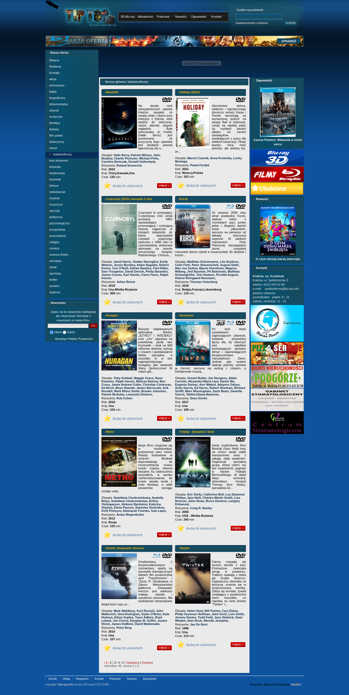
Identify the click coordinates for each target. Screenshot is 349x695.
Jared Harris (122, 261)
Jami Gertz (219, 614)
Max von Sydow (186, 268)
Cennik (52, 678)
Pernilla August (227, 274)
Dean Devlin (198, 398)
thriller (53, 279)
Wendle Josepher (216, 620)
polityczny (55, 217)
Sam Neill (194, 497)
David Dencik (134, 271)
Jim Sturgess (217, 378)
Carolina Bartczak (114, 161)
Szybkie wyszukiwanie (249, 9)
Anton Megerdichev (130, 514)
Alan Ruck (194, 620)
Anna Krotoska (220, 158)
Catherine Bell (214, 494)
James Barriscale (149, 387)
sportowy (55, 273)
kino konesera (58, 160)
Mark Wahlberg (124, 610)
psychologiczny (59, 223)
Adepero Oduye (228, 384)
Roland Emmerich (129, 165)
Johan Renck (125, 281)
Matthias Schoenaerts (202, 261)
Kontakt (216, 16)
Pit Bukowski (216, 271)
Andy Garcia (184, 387)
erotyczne (55, 116)
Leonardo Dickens (139, 394)
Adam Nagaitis (147, 265)
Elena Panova (124, 507)
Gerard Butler (196, 378)
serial (52, 267)
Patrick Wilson (141, 155)
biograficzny (57, 97)
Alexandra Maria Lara (203, 381)
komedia (55, 166)
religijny (54, 242)
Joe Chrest (120, 620)
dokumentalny (58, 104)
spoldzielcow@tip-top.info (282, 288)
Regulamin (82, 678)
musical (54, 198)
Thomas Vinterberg (203, 281)
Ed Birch (107, 387)
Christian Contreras (157, 384)
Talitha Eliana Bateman (202, 394)
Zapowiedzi (198, 16)
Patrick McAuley (112, 394)
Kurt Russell (145, 610)
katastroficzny (62, 154)
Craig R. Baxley (201, 508)
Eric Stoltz (194, 494)
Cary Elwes (230, 610)
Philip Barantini (157, 271)
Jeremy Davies (185, 617)
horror (53, 148)
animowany (57, 85)
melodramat (57, 192)
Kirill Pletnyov (111, 510)
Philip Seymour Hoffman (192, 614)
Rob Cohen (124, 398)
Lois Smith (236, 614)
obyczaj (54, 210)
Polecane (163, 16)
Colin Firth (182, 265)
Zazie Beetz (220, 391)
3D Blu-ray (128, 16)
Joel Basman (196, 271)
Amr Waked (207, 384)
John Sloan (196, 501)
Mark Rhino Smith (127, 391)
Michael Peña (148, 158)
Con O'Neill (120, 268)
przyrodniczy (57, 235)
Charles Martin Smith (218, 497)
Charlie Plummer (126, 158)
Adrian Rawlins (140, 268)
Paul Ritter (160, 268)
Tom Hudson (205, 274)
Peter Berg (124, 627)
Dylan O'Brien (151, 614)
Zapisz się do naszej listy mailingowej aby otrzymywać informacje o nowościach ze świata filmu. (73, 316)
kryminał (55, 179)
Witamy (54, 60)
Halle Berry (121, 155)
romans (54, 248)
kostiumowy (57, 173)
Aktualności (145, 16)
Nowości (181, 16)
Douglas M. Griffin (143, 620)
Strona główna (115, 81)
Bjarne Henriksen (211, 268)
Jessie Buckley (124, 265)
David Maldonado (147, 624)
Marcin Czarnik (198, 158)
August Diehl (229, 265)
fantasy (54, 129)
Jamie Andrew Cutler (126, 384)
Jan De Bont (198, 624)
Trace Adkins (144, 617)
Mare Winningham (198, 391)
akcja (52, 79)
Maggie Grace (144, 378)
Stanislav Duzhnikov (149, 507)
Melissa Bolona (147, 381)
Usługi (66, 678)
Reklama (55, 66)
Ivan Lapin (158, 510)
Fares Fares (150, 274)
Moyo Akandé (125, 387)
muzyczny (56, 204)
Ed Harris (201, 387)
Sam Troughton (112, 271)
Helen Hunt (195, 610)
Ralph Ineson (125, 381)
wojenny (54, 292)
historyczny (56, 141)
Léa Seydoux (229, 261)
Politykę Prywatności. (80, 338)
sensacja (55, 260)
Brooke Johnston (153, 391)
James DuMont (122, 624)
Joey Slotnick (224, 617)
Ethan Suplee (123, 617)
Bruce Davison (216, 501)
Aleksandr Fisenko (136, 510)
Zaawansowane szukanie (252, 23)
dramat (54, 110)
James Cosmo (111, 274)
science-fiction (58, 254)
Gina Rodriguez (129, 614)
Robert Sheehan (220, 387)
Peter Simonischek (205, 265)
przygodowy (57, 229)
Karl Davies (132, 274)
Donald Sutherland (141, 161)
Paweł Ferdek (199, 165)
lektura (53, 185)
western (54, 286)
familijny (54, 123)
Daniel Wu (227, 381)
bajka (52, 91)
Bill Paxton (212, 610)
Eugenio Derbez (186, 384)
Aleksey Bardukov (134, 504)
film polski (55, 135)
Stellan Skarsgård (145, 261)
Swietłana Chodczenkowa (132, 497)
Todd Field (205, 617)
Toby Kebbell (123, 378)
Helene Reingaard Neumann (195, 278)
